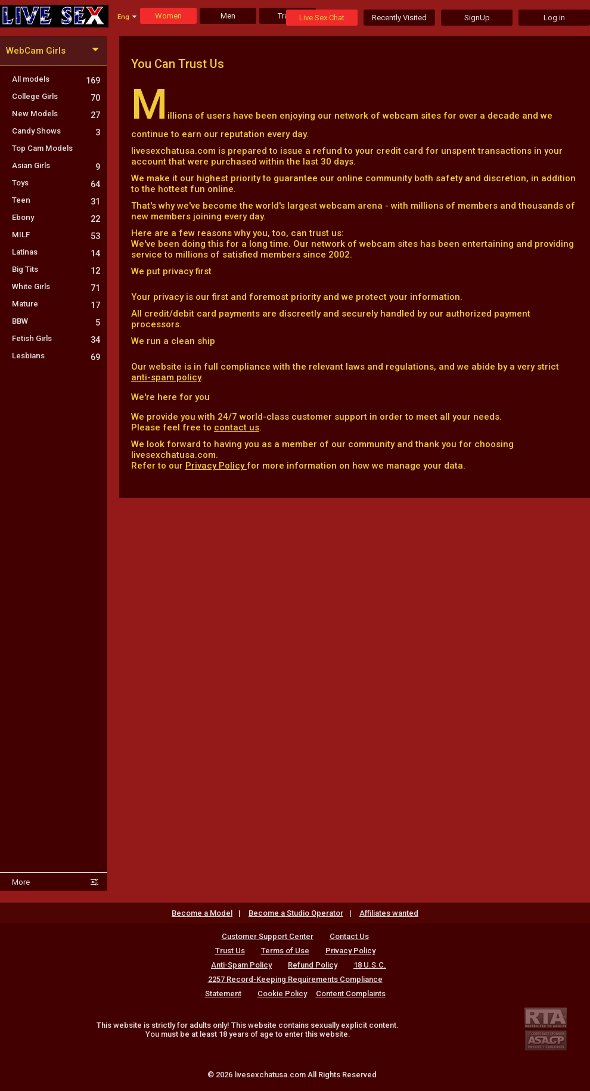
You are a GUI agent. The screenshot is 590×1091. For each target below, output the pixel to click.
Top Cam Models (42, 148)
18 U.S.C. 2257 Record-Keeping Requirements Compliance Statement (296, 979)
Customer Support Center (267, 936)
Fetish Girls (56, 338)
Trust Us (230, 950)
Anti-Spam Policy (241, 964)
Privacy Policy (216, 465)
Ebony (56, 217)
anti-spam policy (166, 377)
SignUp (477, 17)
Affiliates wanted (388, 913)
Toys (56, 182)
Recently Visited (399, 17)
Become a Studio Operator (296, 913)
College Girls (56, 96)
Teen (56, 200)
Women (168, 15)
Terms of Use (285, 950)
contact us (236, 427)
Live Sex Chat (321, 17)
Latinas (56, 251)
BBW (56, 321)
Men (228, 15)
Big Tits (56, 269)
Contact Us (349, 936)
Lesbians (56, 355)
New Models (56, 113)
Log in (554, 17)
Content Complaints (351, 993)
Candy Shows (56, 130)
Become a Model (202, 913)
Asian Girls (56, 165)
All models (56, 79)
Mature (56, 303)
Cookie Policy (282, 993)
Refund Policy (312, 964)
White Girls (56, 286)
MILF (56, 234)
